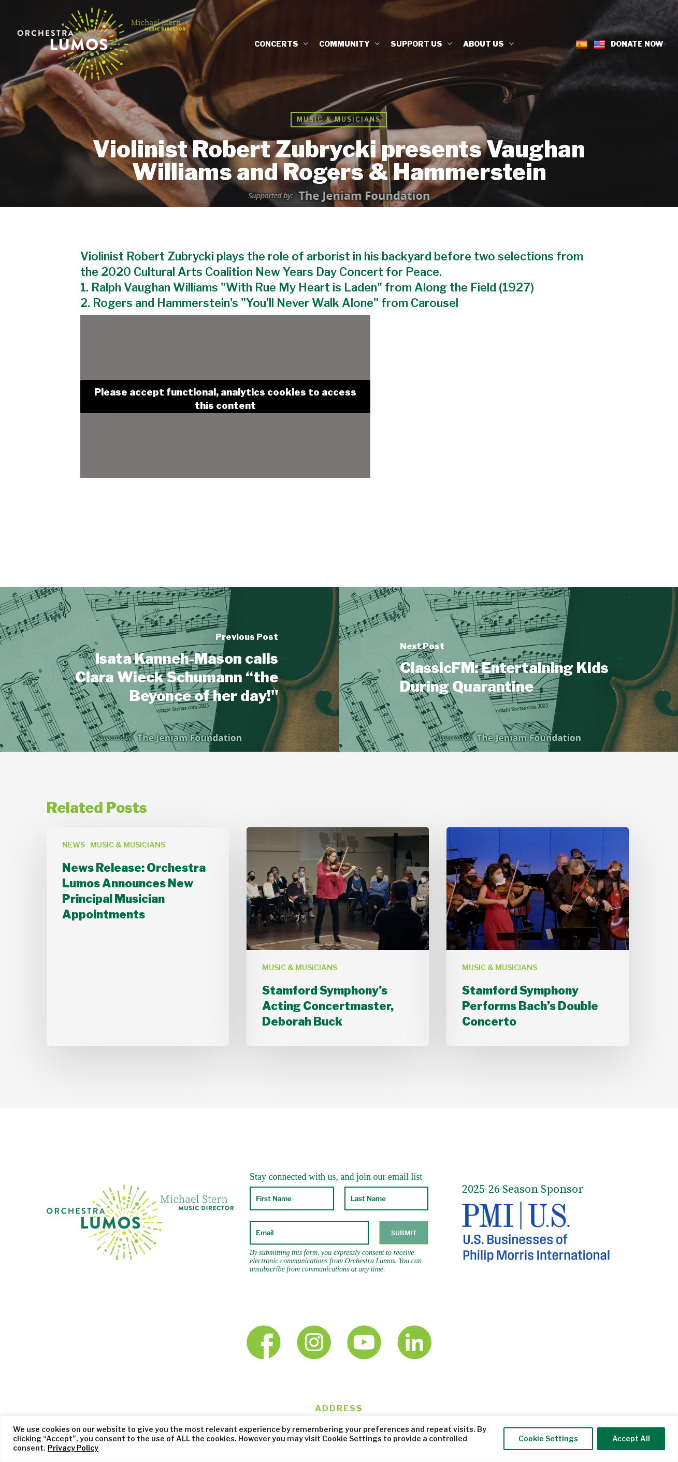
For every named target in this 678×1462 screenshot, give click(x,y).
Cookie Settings (548, 1438)
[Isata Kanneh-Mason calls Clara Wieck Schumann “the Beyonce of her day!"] (169, 669)
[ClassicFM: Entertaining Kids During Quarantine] (509, 669)
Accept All (631, 1438)
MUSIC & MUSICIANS (339, 119)
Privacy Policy (73, 1447)
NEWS (73, 844)
